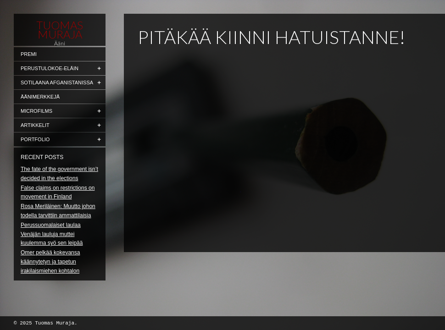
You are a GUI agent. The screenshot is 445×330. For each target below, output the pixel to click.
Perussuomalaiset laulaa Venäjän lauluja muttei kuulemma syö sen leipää (52, 234)
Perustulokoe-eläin (49, 68)
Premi (29, 54)
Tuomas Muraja (59, 30)
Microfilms (36, 111)
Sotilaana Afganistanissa (57, 82)
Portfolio (35, 139)
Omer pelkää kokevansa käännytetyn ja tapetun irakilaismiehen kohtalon (50, 261)
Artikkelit (35, 125)
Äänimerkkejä (40, 96)
